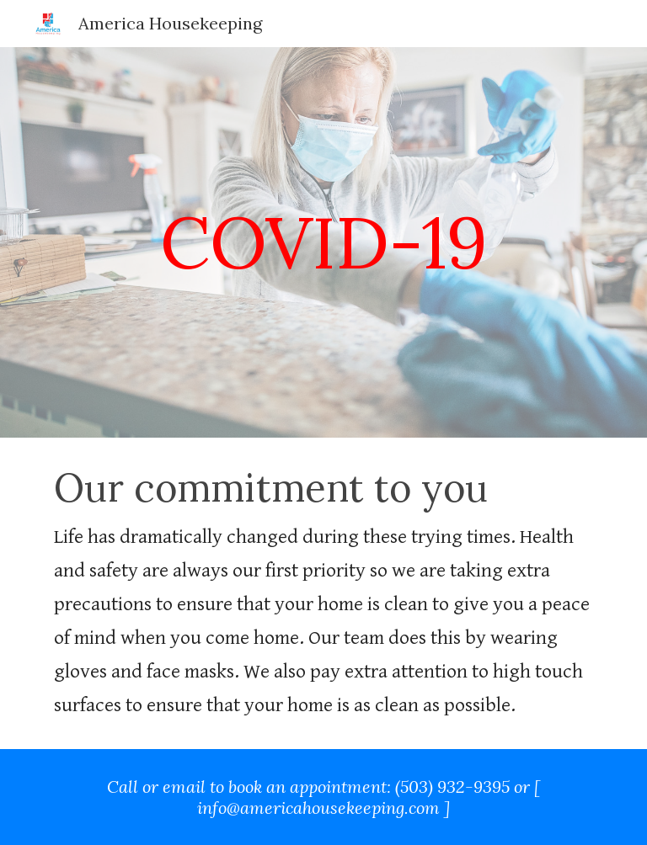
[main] (323, 241)
